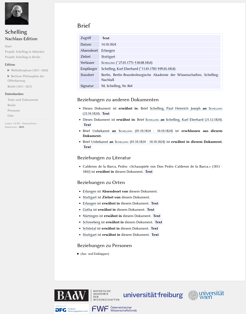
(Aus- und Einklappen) (95, 254)
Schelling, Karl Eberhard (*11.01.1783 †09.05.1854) (138, 69)
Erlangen (108, 50)
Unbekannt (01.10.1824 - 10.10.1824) (132, 131)
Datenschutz (29, 123)
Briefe (12, 105)
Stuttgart (108, 56)
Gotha (87, 209)
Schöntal (89, 228)
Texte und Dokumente (23, 100)
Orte (11, 115)
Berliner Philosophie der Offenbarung (26, 78)
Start (8, 46)
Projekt (24, 51)
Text (105, 38)
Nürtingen (90, 216)
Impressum (11, 127)
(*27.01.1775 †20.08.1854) (126, 62)
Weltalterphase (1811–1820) (29, 70)
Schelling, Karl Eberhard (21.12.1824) (183, 119)
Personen (14, 110)
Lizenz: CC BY (12, 123)
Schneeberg (91, 222)
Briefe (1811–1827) (20, 86)
